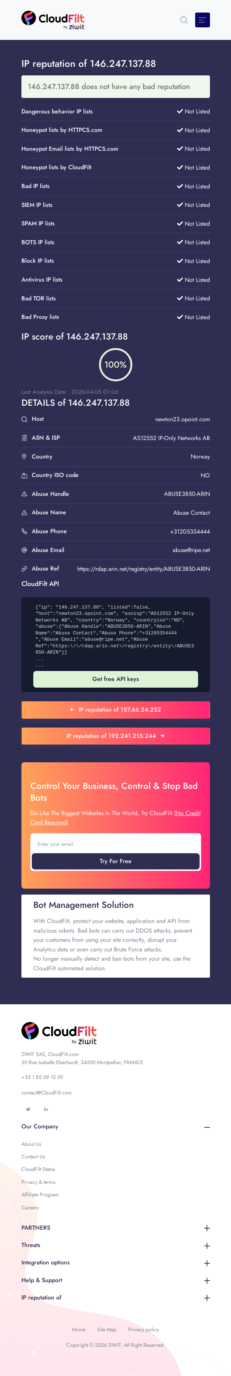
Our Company (115, 1126)
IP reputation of (115, 1297)
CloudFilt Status (38, 1169)
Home (78, 1329)
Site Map (106, 1329)
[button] (184, 20)
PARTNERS (115, 1227)
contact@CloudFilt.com (46, 1092)
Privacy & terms (38, 1182)
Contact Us (33, 1156)
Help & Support (115, 1280)
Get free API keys (115, 679)
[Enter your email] (116, 844)
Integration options (115, 1262)
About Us (31, 1144)
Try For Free (116, 861)
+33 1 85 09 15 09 (42, 1077)
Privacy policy (143, 1329)
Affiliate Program (40, 1194)
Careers (30, 1207)
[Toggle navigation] (202, 20)
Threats (115, 1245)
